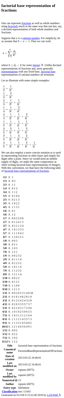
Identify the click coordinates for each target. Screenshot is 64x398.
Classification (9, 391)
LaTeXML (54, 395)
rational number (31, 38)
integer (36, 65)
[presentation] (16, 38)
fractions (26, 23)
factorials (13, 26)
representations (9, 71)
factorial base (48, 71)
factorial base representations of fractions (26, 170)
